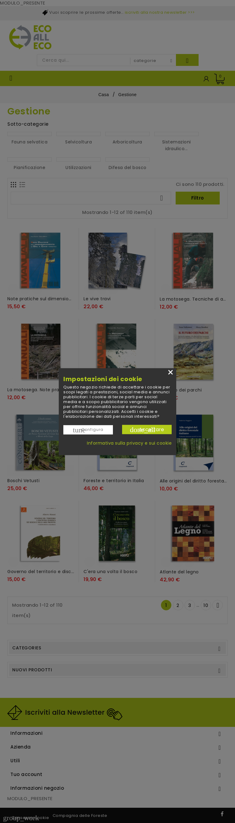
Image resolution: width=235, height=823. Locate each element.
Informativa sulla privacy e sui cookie (129, 443)
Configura (88, 430)
